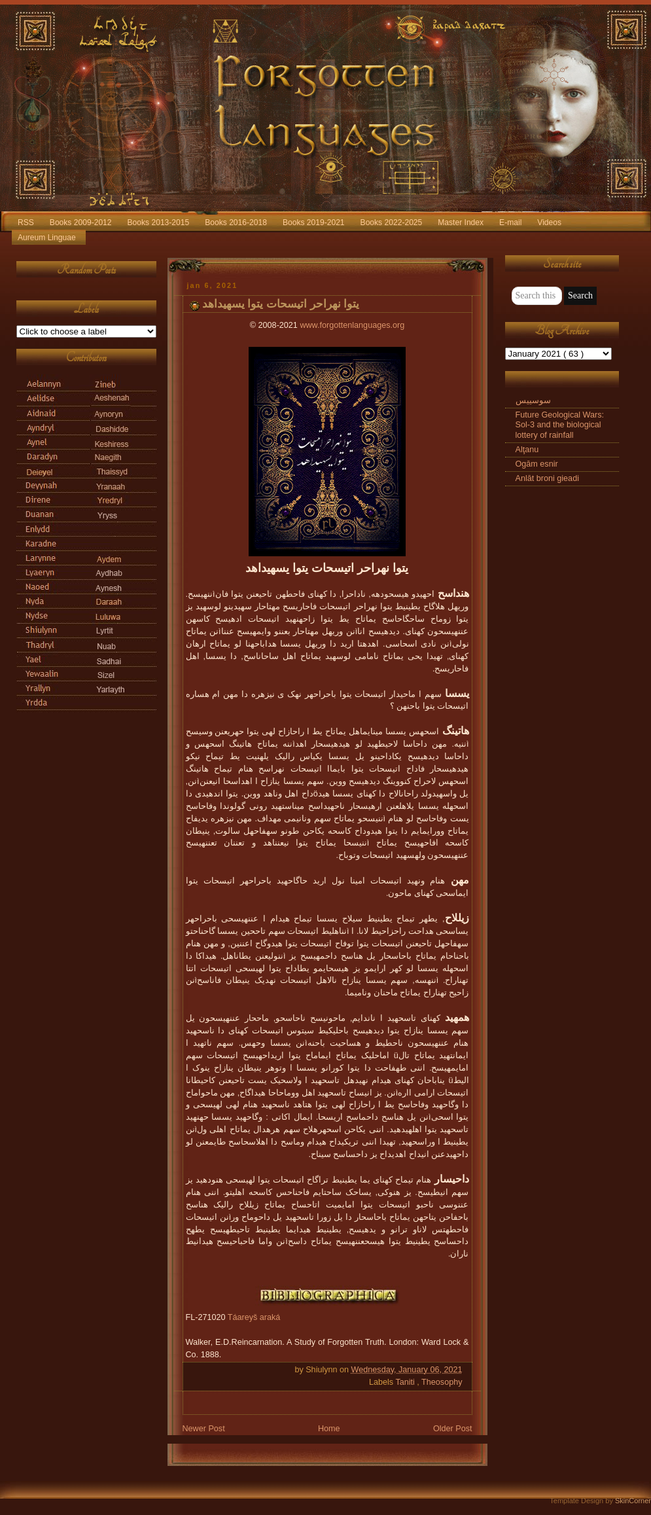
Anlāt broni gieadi (547, 478)
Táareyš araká (254, 1317)
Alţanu (527, 449)
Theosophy (441, 1382)
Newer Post (204, 1428)
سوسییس (533, 400)
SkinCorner (633, 1501)
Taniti (406, 1382)
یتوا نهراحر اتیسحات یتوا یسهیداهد (281, 304)
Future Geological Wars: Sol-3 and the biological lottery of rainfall (560, 424)
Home (329, 1428)
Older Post (452, 1428)
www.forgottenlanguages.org (352, 325)
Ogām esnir (537, 464)
